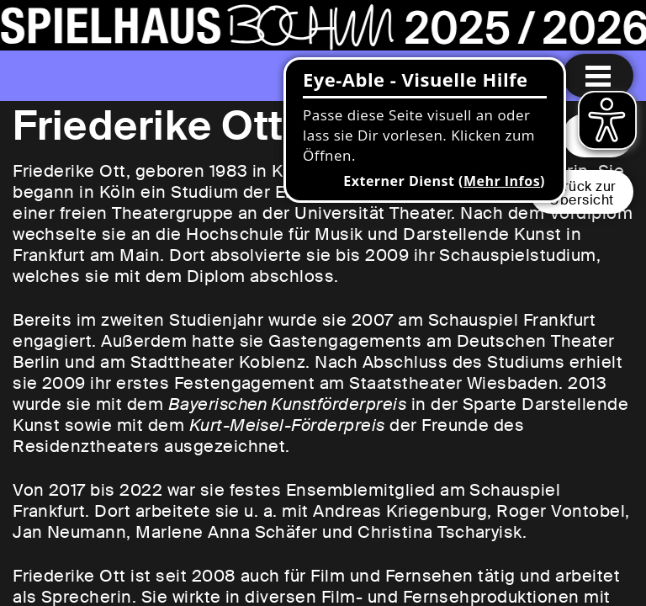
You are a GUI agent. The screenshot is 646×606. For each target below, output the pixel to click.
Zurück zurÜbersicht (582, 193)
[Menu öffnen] (598, 76)
